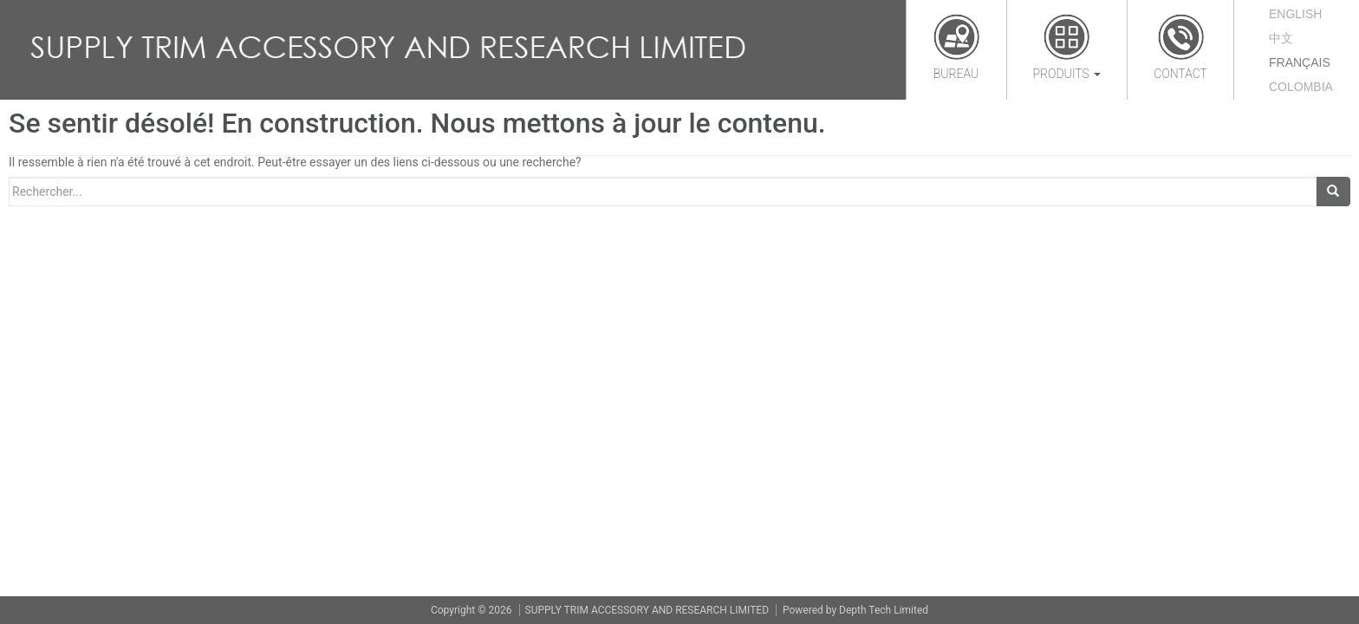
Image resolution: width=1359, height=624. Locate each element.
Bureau (956, 47)
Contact (1180, 47)
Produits (1067, 47)
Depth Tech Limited (883, 610)
